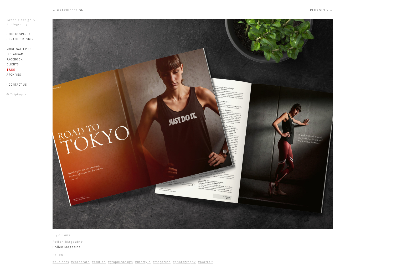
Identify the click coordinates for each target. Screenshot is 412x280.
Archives (14, 74)
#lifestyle (143, 262)
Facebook (15, 59)
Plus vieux (319, 10)
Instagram (15, 54)
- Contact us (17, 84)
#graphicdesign (120, 262)
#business (61, 262)
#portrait (205, 262)
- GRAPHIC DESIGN (20, 39)
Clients (13, 64)
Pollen (58, 255)
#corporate (80, 262)
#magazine (162, 262)
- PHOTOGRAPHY (18, 34)
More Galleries (19, 49)
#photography (184, 262)
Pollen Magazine (68, 241)
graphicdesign (70, 10)
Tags (11, 69)
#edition (99, 262)
